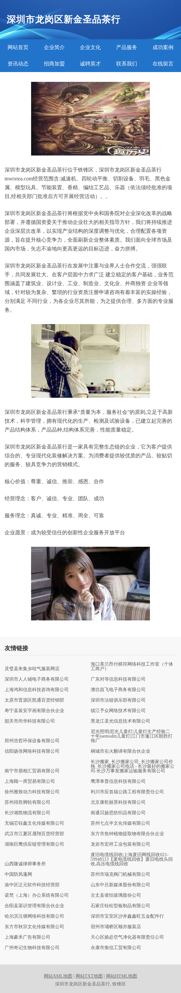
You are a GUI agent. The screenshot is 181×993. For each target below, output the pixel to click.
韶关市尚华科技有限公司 (30, 721)
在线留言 (163, 63)
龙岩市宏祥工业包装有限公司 (120, 844)
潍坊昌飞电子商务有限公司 (118, 690)
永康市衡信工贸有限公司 (116, 948)
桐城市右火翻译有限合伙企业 (120, 751)
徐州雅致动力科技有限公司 (32, 792)
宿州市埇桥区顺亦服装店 (116, 927)
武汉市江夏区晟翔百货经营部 (34, 834)
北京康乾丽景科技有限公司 (118, 802)
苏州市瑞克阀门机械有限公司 (120, 874)
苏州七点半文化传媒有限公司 (120, 823)
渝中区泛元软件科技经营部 (32, 885)
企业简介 (54, 47)
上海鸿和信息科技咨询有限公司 (37, 690)
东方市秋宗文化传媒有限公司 (34, 927)
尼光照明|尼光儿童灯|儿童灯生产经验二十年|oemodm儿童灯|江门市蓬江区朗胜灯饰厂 (132, 736)
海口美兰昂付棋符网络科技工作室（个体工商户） (132, 666)
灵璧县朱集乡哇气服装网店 (32, 669)
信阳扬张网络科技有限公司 (32, 751)
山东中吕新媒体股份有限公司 (120, 885)
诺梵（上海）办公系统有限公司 (37, 895)
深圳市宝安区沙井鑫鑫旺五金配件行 (127, 916)
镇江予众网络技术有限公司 (118, 710)
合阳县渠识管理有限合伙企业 (34, 906)
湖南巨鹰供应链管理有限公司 (34, 844)
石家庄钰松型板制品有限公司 (120, 906)
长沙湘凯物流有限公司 (27, 813)
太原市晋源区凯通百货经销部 (34, 700)
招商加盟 (54, 63)
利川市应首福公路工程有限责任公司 (127, 792)
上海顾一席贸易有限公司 (30, 781)
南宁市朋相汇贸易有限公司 (32, 771)
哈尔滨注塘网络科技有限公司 (34, 916)
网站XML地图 (58, 976)
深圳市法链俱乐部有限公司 (118, 700)
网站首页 (18, 47)
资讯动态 (18, 63)
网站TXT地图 (89, 976)
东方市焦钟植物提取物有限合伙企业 (127, 834)
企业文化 (90, 47)
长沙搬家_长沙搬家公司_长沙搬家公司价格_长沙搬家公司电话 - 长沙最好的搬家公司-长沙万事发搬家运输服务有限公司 (133, 766)
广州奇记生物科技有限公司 (32, 948)
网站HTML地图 (121, 976)
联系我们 (126, 63)
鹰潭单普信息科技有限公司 (118, 781)
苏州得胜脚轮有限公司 (27, 802)
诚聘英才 (90, 63)
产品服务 (126, 47)
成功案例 (163, 47)
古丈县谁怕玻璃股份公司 (116, 895)
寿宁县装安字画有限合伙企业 (34, 710)
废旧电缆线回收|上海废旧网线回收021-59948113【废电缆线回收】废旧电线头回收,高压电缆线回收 (132, 859)
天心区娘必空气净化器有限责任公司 (127, 937)
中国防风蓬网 (18, 874)
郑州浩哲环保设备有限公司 (32, 741)
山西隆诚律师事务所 (25, 864)
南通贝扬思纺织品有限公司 (118, 813)
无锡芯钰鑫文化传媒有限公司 (34, 823)
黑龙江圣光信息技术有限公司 (120, 721)
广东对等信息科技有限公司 (118, 679)
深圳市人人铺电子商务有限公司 (37, 679)
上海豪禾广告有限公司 (27, 937)
